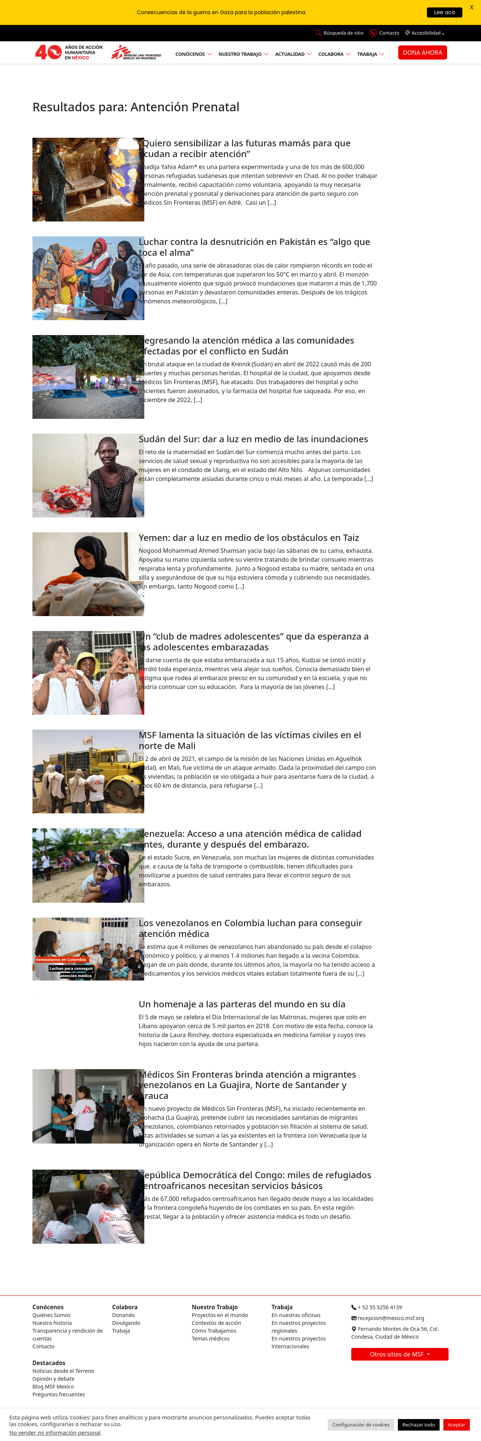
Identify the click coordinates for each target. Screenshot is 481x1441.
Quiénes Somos (51, 1315)
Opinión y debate (53, 1378)
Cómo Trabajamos (214, 1330)
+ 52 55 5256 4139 (376, 1307)
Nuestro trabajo (240, 54)
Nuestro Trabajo (215, 1307)
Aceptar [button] (456, 1424)
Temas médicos (211, 1338)
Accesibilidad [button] (423, 32)
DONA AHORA (422, 52)
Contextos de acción (216, 1322)
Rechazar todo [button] (418, 1424)
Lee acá (444, 12)
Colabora (330, 54)
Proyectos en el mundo (220, 1315)
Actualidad (290, 54)
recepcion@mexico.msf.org (387, 1318)
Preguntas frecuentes (58, 1394)
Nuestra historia (52, 1322)
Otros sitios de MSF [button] (397, 1354)
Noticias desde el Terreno (63, 1370)
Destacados (48, 1363)
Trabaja (367, 54)
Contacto (43, 1346)
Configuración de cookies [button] (361, 1424)
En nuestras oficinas (295, 1315)
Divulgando (126, 1322)
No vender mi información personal (55, 1432)
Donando (123, 1315)
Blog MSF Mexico (53, 1386)
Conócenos (190, 54)
